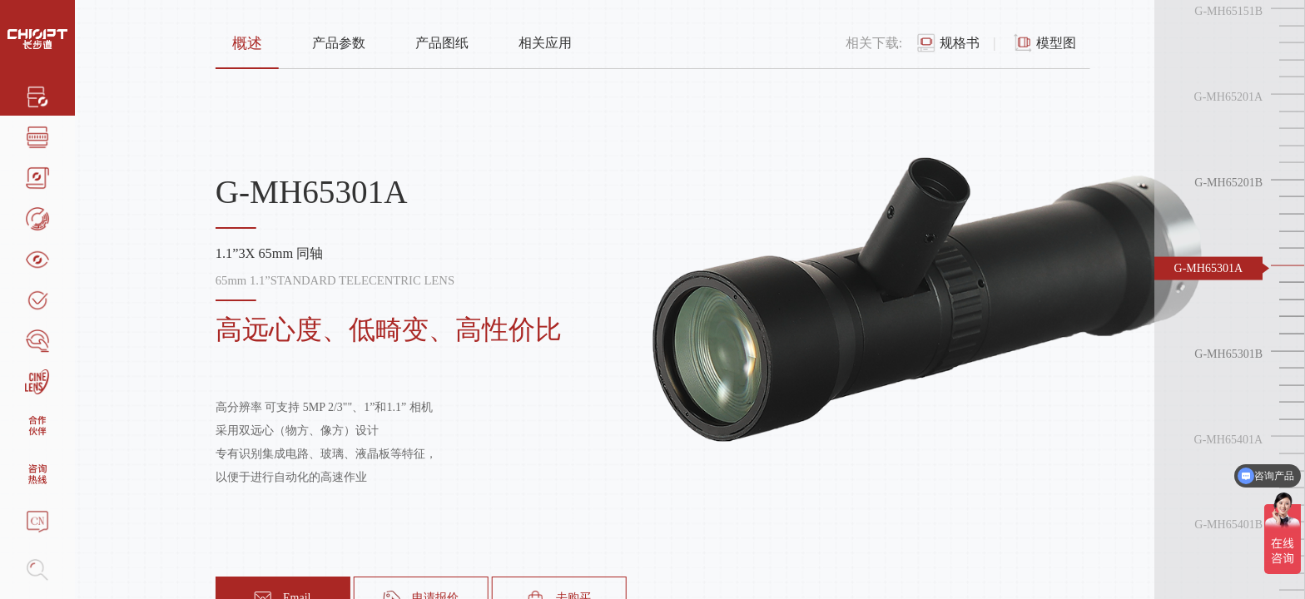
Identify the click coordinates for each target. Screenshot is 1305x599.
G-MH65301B (1228, 353)
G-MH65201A (1228, 97)
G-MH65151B (1228, 11)
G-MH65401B (1228, 524)
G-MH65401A (1228, 439)
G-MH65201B (1228, 182)
